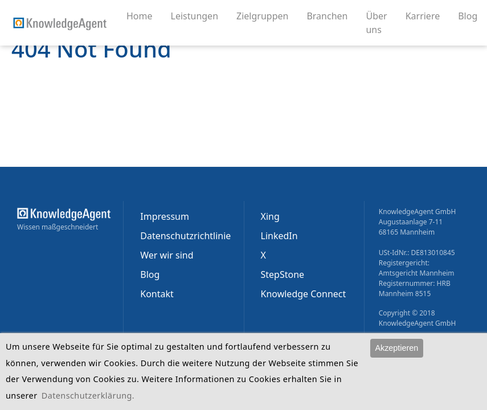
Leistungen (199, 15)
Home (139, 16)
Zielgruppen (266, 15)
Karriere (427, 15)
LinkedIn (279, 235)
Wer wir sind (166, 255)
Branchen (331, 15)
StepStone (283, 274)
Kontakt (157, 294)
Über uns (381, 23)
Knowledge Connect (303, 294)
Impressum (164, 216)
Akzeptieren (396, 347)
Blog (472, 15)
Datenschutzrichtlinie (185, 235)
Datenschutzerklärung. (88, 395)
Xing (270, 216)
